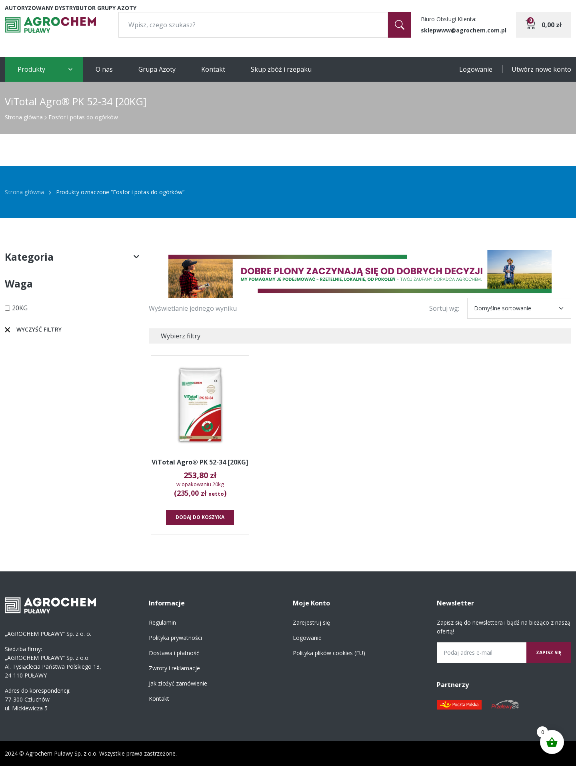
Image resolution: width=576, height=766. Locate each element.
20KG (20, 308)
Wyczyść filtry (39, 329)
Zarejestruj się (311, 622)
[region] (360, 274)
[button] (360, 274)
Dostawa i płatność (174, 653)
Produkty (31, 69)
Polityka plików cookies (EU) (329, 653)
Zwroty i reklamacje (174, 668)
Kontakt (213, 69)
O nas (104, 69)
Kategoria (72, 257)
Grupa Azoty (157, 69)
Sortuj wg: (444, 308)
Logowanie (475, 69)
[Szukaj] (399, 25)
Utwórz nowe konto (541, 69)
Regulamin (162, 622)
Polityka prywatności (175, 637)
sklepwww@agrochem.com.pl (463, 30)
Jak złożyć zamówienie (178, 683)
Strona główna (24, 117)
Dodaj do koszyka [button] (200, 517)
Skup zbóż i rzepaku (281, 69)
